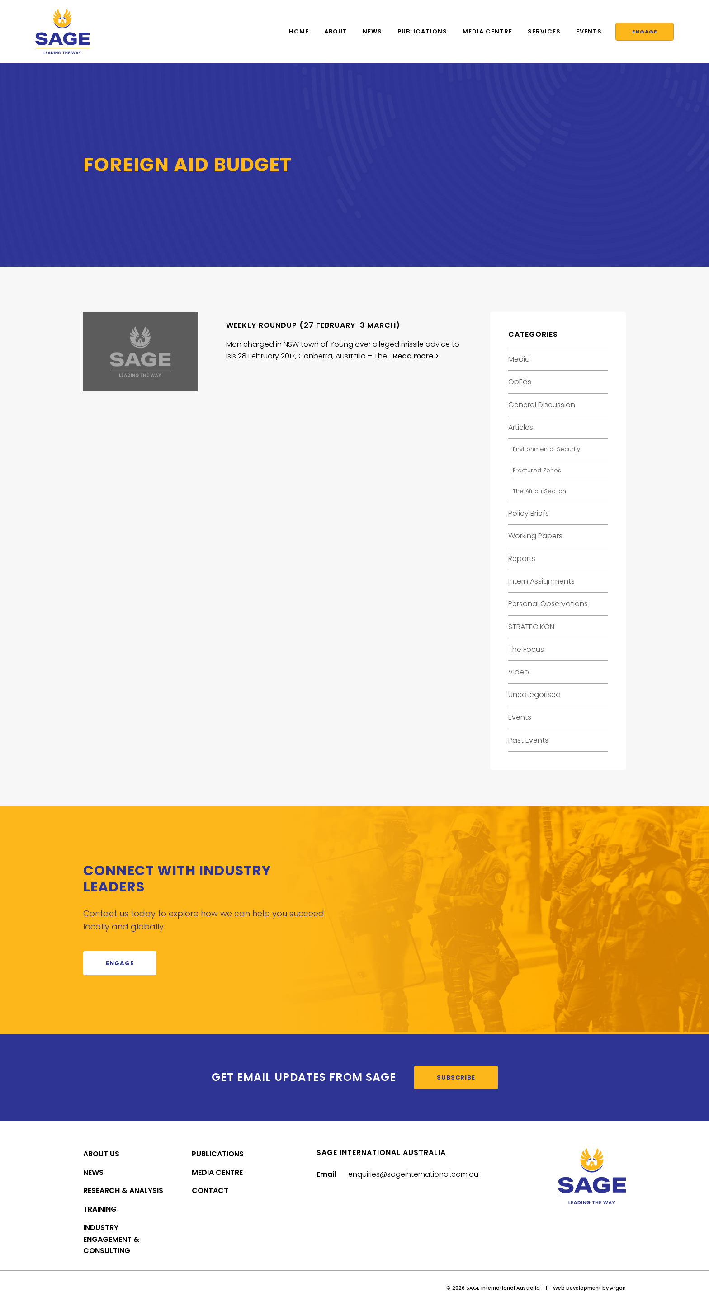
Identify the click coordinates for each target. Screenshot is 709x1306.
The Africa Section (539, 491)
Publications (418, 31)
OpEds (519, 382)
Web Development (577, 1288)
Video (518, 672)
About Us (101, 1154)
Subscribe (456, 1077)
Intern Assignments (541, 581)
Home (294, 31)
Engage (642, 31)
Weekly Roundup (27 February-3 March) (313, 325)
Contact (210, 1190)
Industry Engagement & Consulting (111, 1239)
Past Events (528, 740)
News (368, 31)
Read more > (416, 356)
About (331, 31)
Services (539, 31)
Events (584, 31)
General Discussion (541, 405)
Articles (520, 427)
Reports (521, 558)
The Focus (526, 649)
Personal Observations (548, 604)
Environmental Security (546, 449)
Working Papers (535, 536)
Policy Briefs (528, 513)
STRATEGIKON (531, 627)
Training (100, 1209)
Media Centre (483, 31)
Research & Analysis (123, 1190)
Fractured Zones (537, 470)
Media (519, 359)
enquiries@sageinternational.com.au (413, 1174)
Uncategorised (534, 694)
